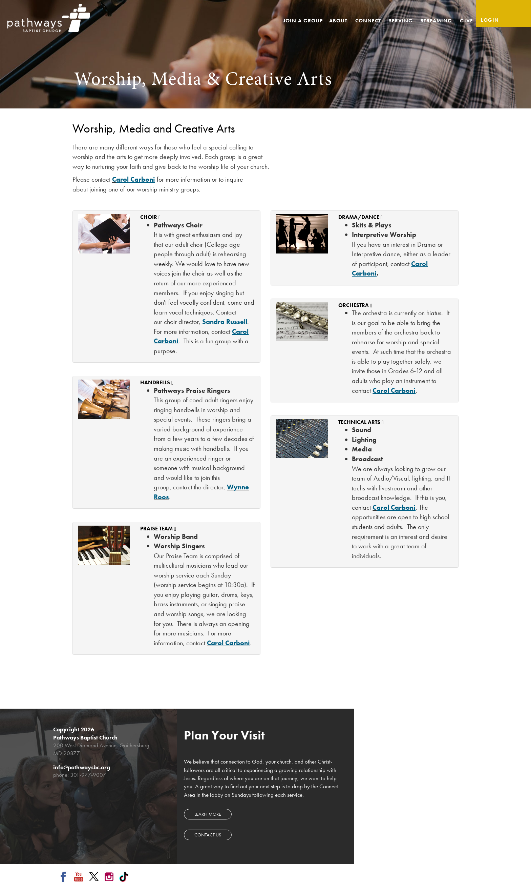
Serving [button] (402, 20)
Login (490, 20)
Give (466, 20)
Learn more (207, 814)
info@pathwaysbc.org (81, 767)
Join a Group (303, 20)
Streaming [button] (437, 20)
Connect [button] (369, 20)
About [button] (339, 20)
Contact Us (207, 835)
